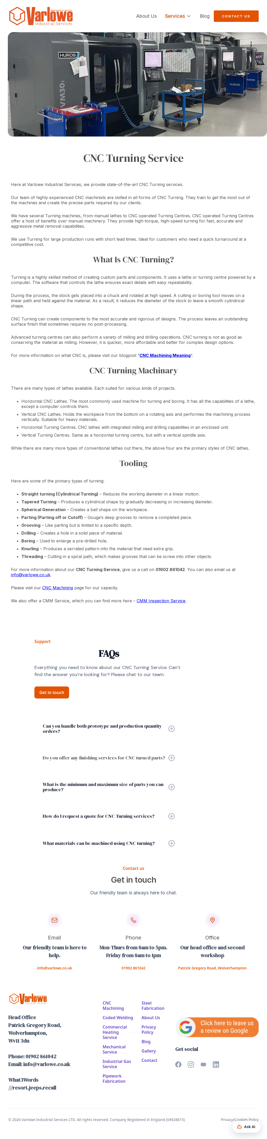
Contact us (236, 16)
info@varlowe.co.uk (30, 574)
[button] (178, 16)
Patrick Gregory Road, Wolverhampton (212, 967)
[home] (41, 16)
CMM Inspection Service (161, 600)
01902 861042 (133, 967)
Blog (205, 16)
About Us (146, 16)
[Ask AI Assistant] (246, 1127)
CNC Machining (57, 587)
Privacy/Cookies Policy (240, 1119)
